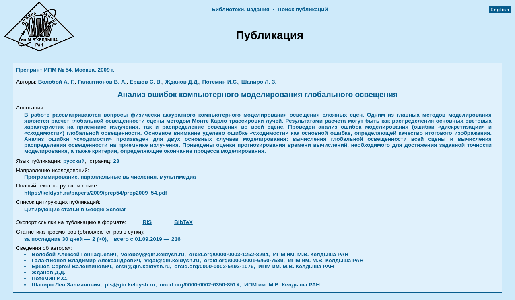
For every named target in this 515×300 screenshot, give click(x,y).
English (500, 9)
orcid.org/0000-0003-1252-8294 (228, 254)
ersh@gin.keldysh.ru (143, 266)
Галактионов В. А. (102, 82)
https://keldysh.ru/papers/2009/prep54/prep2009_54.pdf (95, 193)
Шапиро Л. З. (259, 82)
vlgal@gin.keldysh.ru (171, 260)
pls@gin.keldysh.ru (130, 285)
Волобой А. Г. (56, 82)
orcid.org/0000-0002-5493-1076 (213, 266)
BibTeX (183, 222)
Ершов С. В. (146, 82)
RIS (147, 222)
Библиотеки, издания (241, 9)
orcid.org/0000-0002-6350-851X (200, 285)
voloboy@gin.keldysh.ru (153, 254)
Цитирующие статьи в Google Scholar (75, 209)
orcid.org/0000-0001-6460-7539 (243, 260)
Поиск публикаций (303, 9)
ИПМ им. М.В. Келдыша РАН (310, 254)
